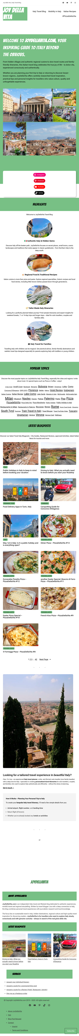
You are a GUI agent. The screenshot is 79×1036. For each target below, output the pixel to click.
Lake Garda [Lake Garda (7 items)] (41, 394)
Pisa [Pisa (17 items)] (63, 398)
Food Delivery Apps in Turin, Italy (17, 507)
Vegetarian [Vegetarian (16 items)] (22, 415)
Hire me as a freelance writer (16, 994)
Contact (11, 1023)
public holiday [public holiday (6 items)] (51, 403)
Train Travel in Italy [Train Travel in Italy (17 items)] (31, 411)
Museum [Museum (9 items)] (17, 399)
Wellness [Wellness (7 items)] (58, 415)
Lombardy (44, 503)
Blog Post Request (14, 1019)
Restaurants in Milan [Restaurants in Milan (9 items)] (8, 407)
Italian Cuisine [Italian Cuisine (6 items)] (6, 394)
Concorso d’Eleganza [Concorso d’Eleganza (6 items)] (11, 390)
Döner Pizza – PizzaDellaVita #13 (55, 543)
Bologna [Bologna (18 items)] (42, 386)
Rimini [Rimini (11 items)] (47, 407)
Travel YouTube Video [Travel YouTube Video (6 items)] (61, 411)
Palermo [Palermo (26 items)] (49, 398)
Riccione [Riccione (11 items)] (40, 407)
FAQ (9, 1015)
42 (36, 659)
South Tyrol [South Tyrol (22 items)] (7, 410)
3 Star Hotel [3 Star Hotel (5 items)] (8, 387)
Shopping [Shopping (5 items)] (75, 407)
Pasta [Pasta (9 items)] (57, 399)
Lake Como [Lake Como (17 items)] (30, 393)
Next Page (45, 659)
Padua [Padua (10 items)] (40, 399)
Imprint (14, 1027)
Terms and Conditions (20, 1030)
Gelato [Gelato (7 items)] (41, 390)
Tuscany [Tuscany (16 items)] (73, 411)
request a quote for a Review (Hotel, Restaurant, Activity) (26, 990)
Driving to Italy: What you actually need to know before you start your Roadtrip (57, 471)
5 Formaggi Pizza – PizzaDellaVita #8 (19, 652)
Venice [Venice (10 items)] (32, 415)
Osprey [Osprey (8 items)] (34, 399)
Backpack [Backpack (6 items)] (26, 387)
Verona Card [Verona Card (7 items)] (49, 415)
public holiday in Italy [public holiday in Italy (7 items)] (64, 403)
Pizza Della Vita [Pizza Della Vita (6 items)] (26, 403)
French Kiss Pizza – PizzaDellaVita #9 (57, 615)
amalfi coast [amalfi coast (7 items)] (18, 387)
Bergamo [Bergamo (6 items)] (34, 387)
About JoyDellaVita (15, 1011)
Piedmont (7, 503)
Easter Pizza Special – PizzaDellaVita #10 (12, 616)
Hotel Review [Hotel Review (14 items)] (56, 390)
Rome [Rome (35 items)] (55, 406)
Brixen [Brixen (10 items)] (50, 386)
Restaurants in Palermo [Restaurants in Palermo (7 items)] (26, 407)
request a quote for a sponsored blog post (21, 986)
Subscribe (70, 1031)
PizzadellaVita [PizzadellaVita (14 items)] (13, 402)
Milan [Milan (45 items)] (9, 398)
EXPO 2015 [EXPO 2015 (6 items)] (23, 390)
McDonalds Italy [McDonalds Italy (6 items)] (71, 394)
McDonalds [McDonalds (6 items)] (61, 394)
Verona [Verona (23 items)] (40, 414)
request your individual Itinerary (17, 982)
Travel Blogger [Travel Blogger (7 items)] (47, 411)
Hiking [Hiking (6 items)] (47, 390)
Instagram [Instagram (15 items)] (69, 390)
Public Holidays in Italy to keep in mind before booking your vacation (20, 471)
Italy (5, 467)
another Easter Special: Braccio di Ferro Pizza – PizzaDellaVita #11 (58, 580)
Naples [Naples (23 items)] (26, 398)
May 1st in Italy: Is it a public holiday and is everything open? (20, 544)
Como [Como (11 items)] (70, 386)
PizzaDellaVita (46, 539)
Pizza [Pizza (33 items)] (69, 398)
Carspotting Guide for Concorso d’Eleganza (50, 508)
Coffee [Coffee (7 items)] (64, 387)
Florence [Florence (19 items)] (33, 390)
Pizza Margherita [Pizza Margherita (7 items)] (39, 403)
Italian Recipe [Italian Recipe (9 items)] (17, 394)
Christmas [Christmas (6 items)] (57, 387)
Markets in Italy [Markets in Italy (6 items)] (51, 394)
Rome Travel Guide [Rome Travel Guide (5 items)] (65, 407)
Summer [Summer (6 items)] (18, 411)
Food (12, 503)
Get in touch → (8, 788)
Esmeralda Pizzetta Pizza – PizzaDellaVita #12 (14, 580)
